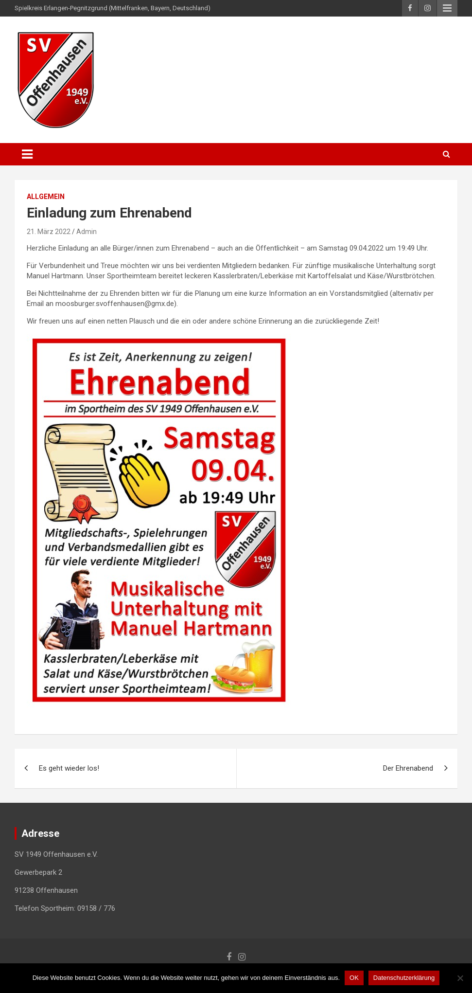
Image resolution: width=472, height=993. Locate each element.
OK (354, 977)
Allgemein (46, 196)
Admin (86, 231)
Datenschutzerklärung (404, 977)
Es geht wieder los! (69, 768)
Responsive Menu (447, 8)
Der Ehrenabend (408, 768)
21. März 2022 (48, 231)
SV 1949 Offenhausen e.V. (220, 43)
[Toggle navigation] (27, 154)
